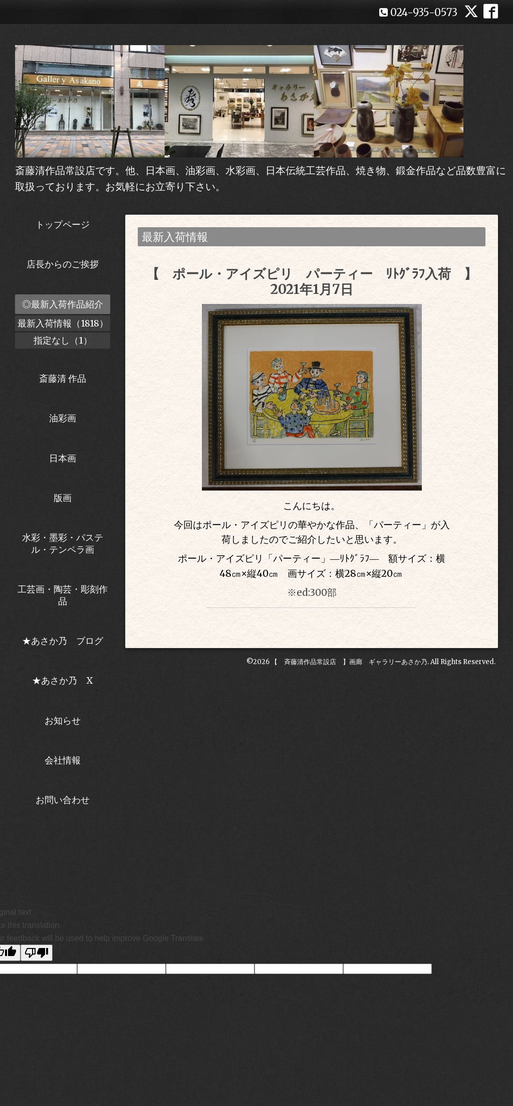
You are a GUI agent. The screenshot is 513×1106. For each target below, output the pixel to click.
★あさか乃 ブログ (66, 641)
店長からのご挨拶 (63, 264)
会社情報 (63, 760)
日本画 (62, 458)
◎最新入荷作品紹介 (62, 304)
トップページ (63, 224)
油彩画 (62, 418)
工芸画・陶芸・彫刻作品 (63, 594)
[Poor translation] (37, 952)
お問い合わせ (63, 800)
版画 (63, 498)
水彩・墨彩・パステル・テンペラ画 (62, 543)
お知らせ (63, 720)
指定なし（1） (63, 340)
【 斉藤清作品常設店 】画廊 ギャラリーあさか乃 (349, 662)
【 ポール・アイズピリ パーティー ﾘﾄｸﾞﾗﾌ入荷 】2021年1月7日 (311, 281)
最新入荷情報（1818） (63, 323)
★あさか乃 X (62, 680)
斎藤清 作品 (62, 378)
